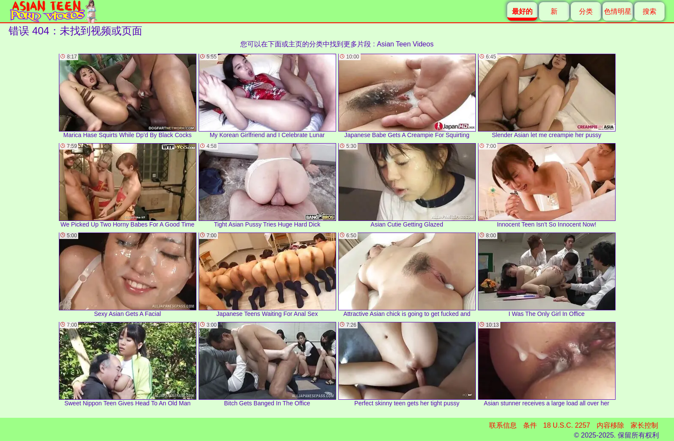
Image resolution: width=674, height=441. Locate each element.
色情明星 (617, 11)
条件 (530, 425)
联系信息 (503, 425)
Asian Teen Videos (405, 44)
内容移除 (610, 425)
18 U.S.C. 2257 (566, 425)
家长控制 (644, 425)
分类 (586, 11)
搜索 (649, 11)
